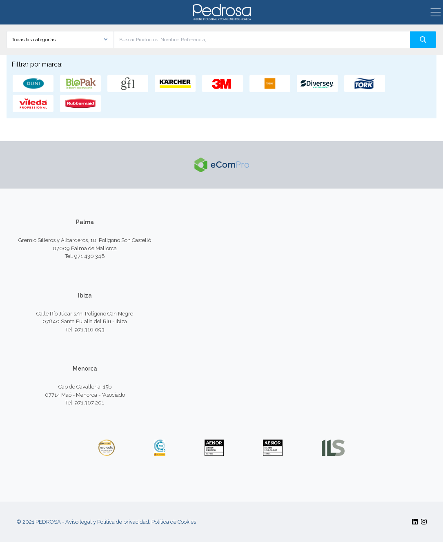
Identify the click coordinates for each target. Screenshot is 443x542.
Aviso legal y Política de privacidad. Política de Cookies (130, 522)
